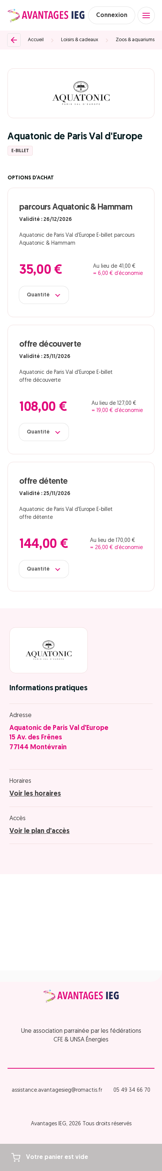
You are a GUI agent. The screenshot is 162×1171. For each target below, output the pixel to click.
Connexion (111, 15)
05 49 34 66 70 (131, 1090)
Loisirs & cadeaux (79, 39)
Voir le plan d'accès (39, 831)
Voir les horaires (35, 794)
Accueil (36, 39)
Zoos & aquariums (135, 39)
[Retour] (14, 40)
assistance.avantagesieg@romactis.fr (57, 1090)
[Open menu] (146, 15)
